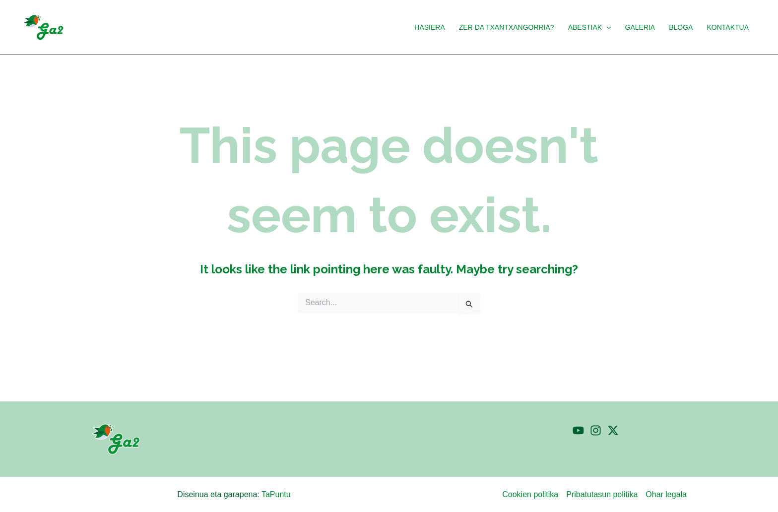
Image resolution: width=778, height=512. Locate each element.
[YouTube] (578, 430)
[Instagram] (595, 430)
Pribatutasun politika (602, 494)
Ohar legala (666, 494)
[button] (606, 27)
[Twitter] (613, 430)
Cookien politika (530, 494)
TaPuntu (276, 494)
